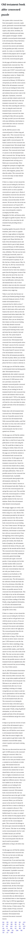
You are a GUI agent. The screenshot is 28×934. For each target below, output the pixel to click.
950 (7, 922)
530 (24, 928)
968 (11, 924)
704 (23, 924)
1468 (8, 930)
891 (16, 924)
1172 (24, 922)
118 (3, 932)
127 (7, 932)
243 (7, 924)
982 (21, 930)
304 (3, 928)
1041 (11, 928)
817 (16, 928)
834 (3, 922)
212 (15, 926)
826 (16, 922)
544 (3, 924)
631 (13, 930)
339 (7, 926)
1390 (12, 932)
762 (20, 926)
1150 (11, 926)
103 (11, 922)
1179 (24, 926)
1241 (3, 930)
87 (3, 926)
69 (19, 924)
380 (20, 928)
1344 (17, 930)
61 (7, 928)
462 (20, 922)
